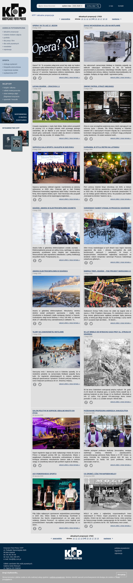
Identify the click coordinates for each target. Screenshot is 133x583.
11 (85, 19)
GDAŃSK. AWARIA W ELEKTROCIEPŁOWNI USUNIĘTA (54, 208)
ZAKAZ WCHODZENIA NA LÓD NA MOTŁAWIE (102, 25)
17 (101, 19)
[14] (92, 19)
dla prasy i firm (9, 41)
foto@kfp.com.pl (15, 559)
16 (99, 19)
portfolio (7, 38)
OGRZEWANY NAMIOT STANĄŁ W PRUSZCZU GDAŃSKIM (107, 208)
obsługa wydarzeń (10, 64)
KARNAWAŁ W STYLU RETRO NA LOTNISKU (101, 147)
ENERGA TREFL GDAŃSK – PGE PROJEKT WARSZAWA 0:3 (107, 271)
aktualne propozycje (11, 32)
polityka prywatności (122, 548)
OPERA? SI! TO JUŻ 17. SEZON (45, 25)
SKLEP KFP (7, 84)
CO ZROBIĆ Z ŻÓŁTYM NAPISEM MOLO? (100, 474)
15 (96, 19)
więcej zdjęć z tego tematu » (69, 77)
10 (82, 19)
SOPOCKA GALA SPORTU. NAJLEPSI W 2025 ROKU (53, 147)
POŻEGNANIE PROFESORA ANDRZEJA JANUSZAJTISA (106, 411)
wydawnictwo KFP (10, 73)
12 (87, 19)
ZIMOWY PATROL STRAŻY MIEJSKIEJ (99, 86)
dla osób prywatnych (11, 44)
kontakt (121, 6)
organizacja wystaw (11, 70)
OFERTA (5, 60)
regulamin (118, 551)
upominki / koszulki (11, 99)
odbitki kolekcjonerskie (12, 91)
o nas (111, 6)
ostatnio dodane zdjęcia (12, 35)
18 (104, 19)
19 (106, 19)
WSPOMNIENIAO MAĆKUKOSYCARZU (21, 117)
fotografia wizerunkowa (12, 67)
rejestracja (7, 49)
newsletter (7, 46)
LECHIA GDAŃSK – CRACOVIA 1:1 (46, 86)
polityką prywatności (57, 577)
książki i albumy (9, 88)
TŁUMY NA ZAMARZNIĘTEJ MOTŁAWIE (48, 332)
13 (90, 19)
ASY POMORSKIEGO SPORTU (44, 474)
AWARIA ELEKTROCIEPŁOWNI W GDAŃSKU (50, 271)
